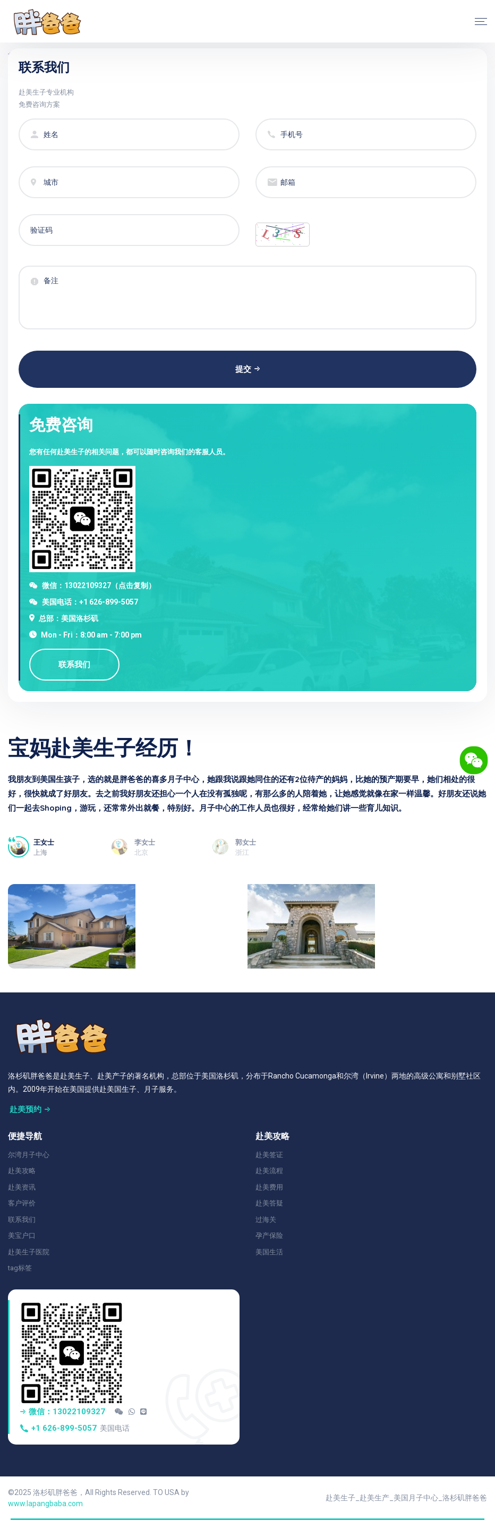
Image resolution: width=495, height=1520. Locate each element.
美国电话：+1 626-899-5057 (90, 602)
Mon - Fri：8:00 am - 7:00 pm (91, 635)
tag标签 (20, 1268)
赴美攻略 (22, 1171)
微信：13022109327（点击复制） (99, 585)
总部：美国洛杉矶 (68, 618)
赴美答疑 (269, 1203)
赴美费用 (269, 1187)
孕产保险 (269, 1235)
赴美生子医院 (28, 1252)
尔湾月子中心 (28, 1155)
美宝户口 (22, 1235)
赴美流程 (269, 1171)
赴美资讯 (22, 1187)
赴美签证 (269, 1155)
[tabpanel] (247, 801)
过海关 (265, 1220)
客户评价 (22, 1203)
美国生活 (269, 1252)
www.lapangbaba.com (45, 1503)
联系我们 (22, 1220)
